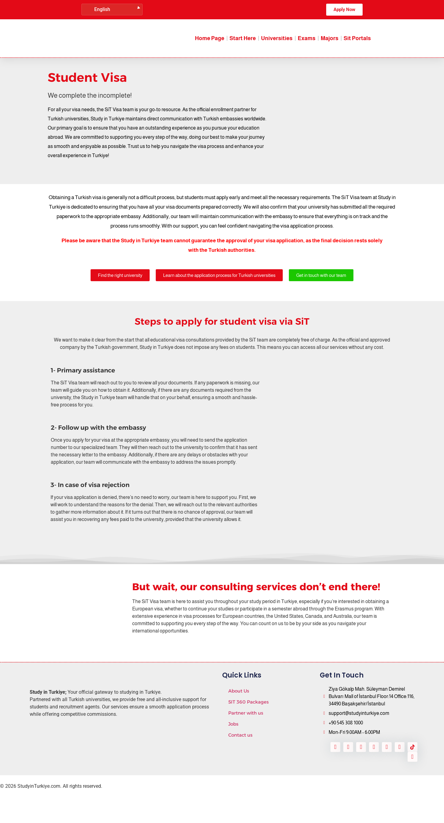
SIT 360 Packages (248, 702)
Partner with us (245, 713)
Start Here (242, 38)
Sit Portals (357, 38)
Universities (277, 38)
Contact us (240, 735)
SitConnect (84, 805)
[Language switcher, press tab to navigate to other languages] (112, 9)
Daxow (35, 805)
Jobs (233, 724)
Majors (329, 38)
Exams (306, 38)
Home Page (209, 38)
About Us (238, 691)
